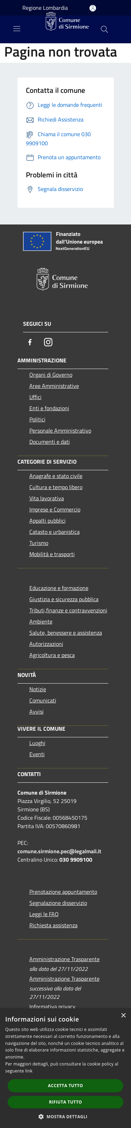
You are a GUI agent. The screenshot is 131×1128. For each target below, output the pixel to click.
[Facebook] (30, 342)
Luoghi (37, 743)
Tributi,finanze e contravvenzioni (68, 610)
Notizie (37, 689)
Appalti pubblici (47, 520)
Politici (37, 419)
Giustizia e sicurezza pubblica (64, 599)
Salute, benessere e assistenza (65, 632)
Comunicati (42, 700)
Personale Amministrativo (60, 430)
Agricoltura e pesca (52, 655)
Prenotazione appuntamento (63, 891)
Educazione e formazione (58, 588)
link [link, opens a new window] (28, 1071)
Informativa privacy (52, 1006)
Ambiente (40, 621)
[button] (66, 1116)
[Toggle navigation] (17, 28)
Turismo (38, 543)
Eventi (37, 754)
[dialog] (65, 1068)
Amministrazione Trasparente (64, 959)
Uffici (35, 397)
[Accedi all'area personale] (93, 8)
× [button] (123, 1015)
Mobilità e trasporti (52, 554)
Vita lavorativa (46, 498)
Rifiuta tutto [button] (65, 1102)
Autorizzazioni (46, 644)
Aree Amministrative (54, 386)
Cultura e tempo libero (55, 487)
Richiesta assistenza (53, 925)
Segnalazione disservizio (58, 903)
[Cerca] (104, 29)
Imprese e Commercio (54, 509)
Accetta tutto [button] (65, 1086)
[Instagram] (48, 342)
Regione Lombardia (45, 7)
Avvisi (36, 711)
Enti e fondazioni (49, 408)
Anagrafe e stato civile (55, 476)
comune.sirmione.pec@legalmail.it (59, 851)
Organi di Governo (50, 374)
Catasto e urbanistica (54, 532)
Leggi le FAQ (44, 914)
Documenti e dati (49, 441)
